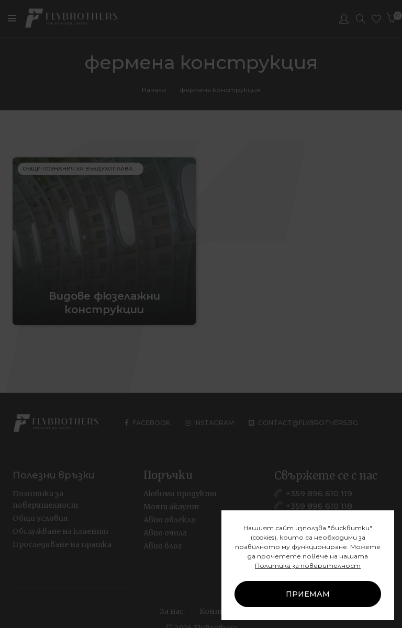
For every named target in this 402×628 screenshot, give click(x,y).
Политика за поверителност (308, 565)
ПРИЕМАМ (308, 594)
